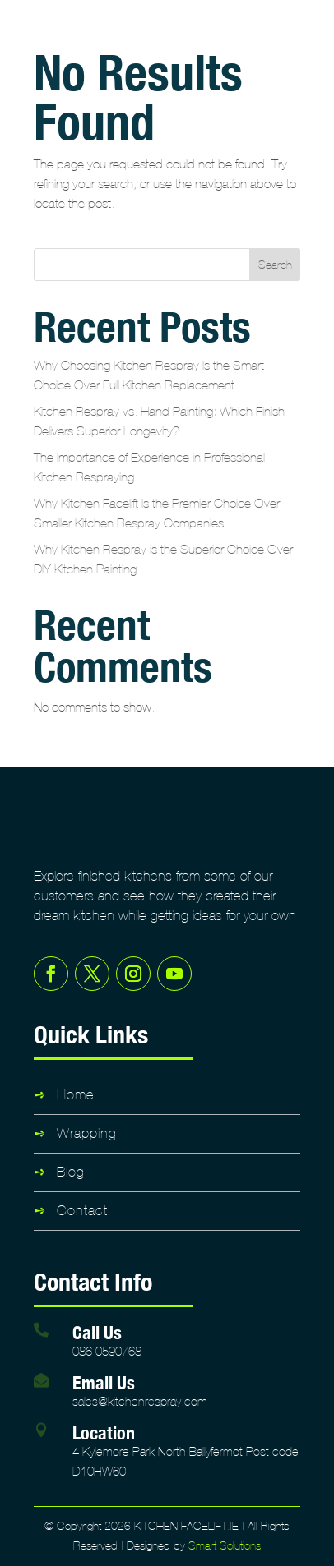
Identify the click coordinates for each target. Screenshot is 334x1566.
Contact (82, 1210)
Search (275, 265)
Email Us (103, 1382)
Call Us (97, 1332)
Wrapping (87, 1133)
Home (76, 1095)
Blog (71, 1172)
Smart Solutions (224, 1546)
